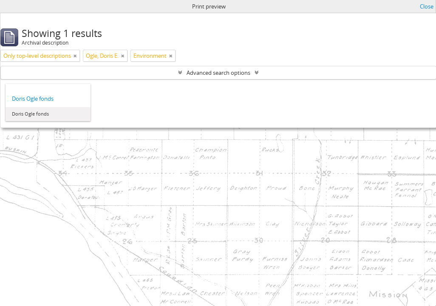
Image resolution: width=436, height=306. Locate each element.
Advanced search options (218, 72)
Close (426, 6)
